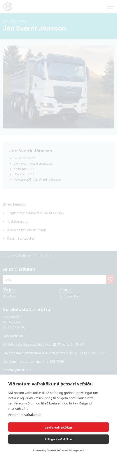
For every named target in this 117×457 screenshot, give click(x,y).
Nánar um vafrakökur (24, 414)
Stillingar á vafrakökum (58, 439)
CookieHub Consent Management (65, 450)
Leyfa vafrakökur (58, 427)
